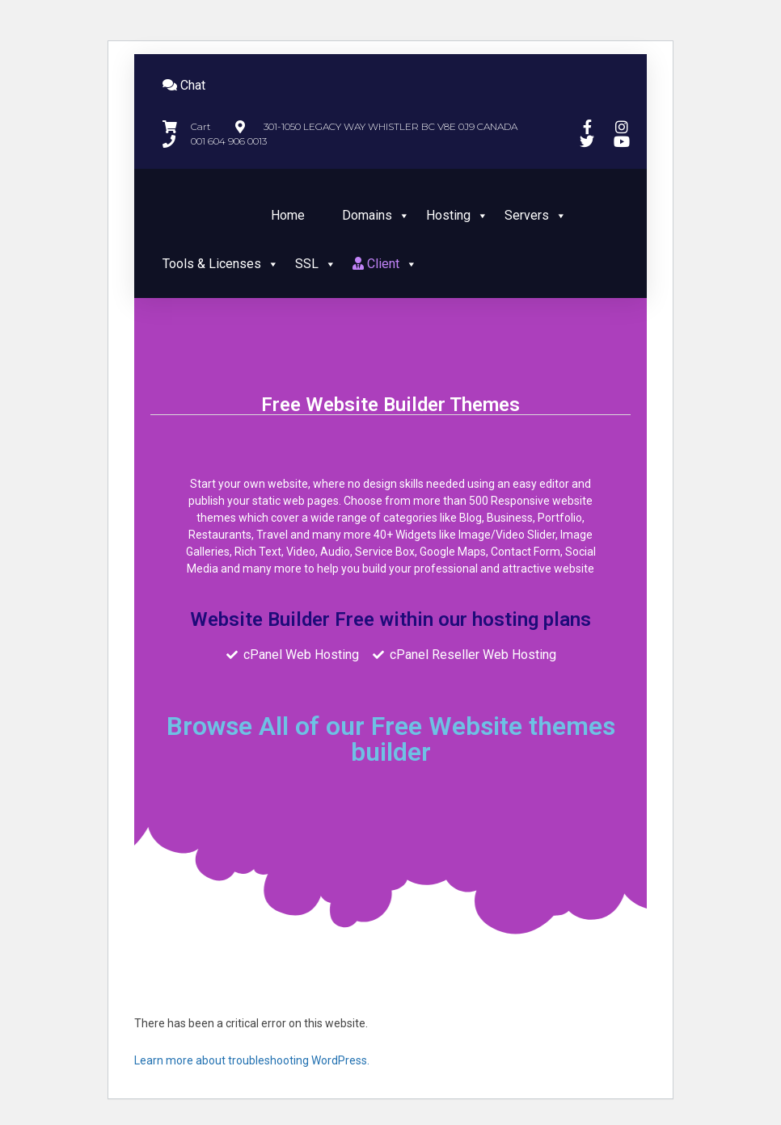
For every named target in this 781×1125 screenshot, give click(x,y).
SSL (315, 263)
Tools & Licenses (221, 263)
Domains (376, 215)
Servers (535, 215)
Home (288, 215)
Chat (184, 85)
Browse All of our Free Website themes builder (391, 739)
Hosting (457, 215)
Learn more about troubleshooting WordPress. (251, 1060)
